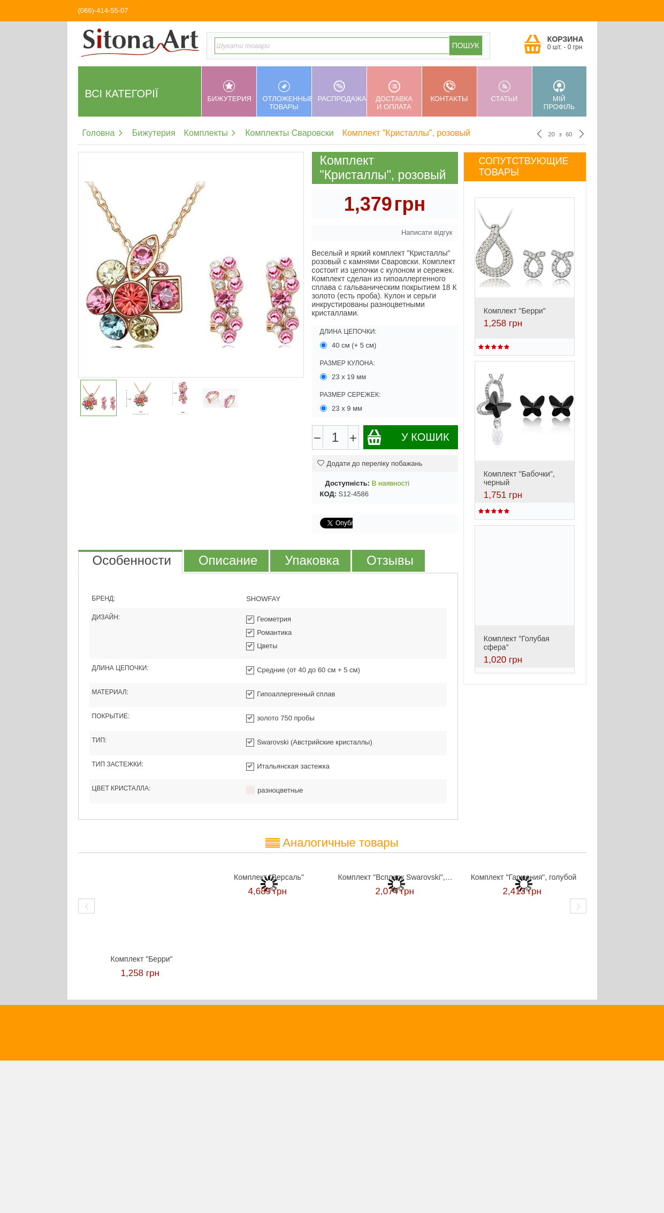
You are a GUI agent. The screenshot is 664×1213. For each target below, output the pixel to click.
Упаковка (312, 560)
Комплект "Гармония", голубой (524, 877)
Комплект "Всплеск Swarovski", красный (396, 877)
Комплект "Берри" (515, 310)
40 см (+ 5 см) (349, 345)
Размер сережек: (350, 394)
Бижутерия (229, 91)
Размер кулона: (347, 363)
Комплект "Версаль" (269, 877)
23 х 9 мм (342, 408)
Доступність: (347, 483)
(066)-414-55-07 (103, 10)
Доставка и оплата (394, 95)
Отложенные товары (287, 95)
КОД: (328, 494)
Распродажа (342, 91)
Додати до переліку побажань (370, 463)
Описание (228, 560)
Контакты (449, 91)
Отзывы (390, 560)
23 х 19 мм (344, 377)
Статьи (504, 91)
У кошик (408, 437)
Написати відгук (427, 232)
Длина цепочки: (348, 331)
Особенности (132, 560)
